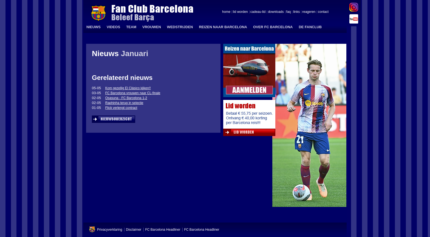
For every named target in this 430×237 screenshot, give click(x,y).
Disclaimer (133, 230)
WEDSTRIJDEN (180, 27)
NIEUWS (93, 27)
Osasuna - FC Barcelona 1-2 (126, 98)
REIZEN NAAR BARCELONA (223, 27)
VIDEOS (113, 27)
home (226, 12)
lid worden (240, 12)
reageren (308, 12)
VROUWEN (151, 27)
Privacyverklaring (109, 230)
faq (288, 12)
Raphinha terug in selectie (124, 103)
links (296, 12)
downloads (276, 12)
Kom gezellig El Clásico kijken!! (128, 88)
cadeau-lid (257, 12)
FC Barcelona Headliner (162, 230)
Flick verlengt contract (121, 108)
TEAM (131, 27)
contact (323, 12)
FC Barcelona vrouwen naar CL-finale (132, 93)
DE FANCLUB (310, 27)
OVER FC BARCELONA (273, 27)
